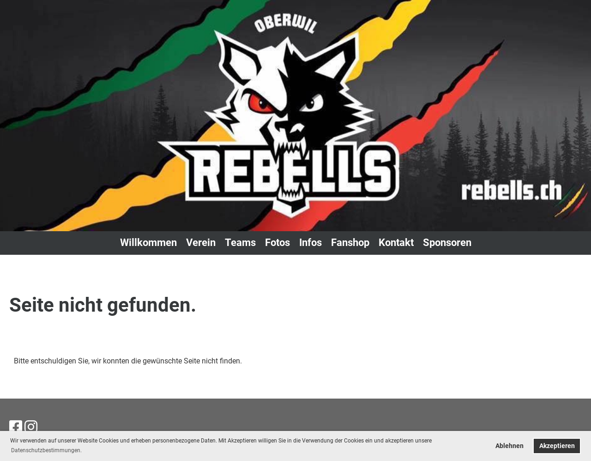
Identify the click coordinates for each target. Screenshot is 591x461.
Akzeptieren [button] (557, 446)
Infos (310, 242)
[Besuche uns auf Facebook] (15, 427)
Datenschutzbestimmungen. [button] (46, 450)
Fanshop (350, 242)
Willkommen (148, 242)
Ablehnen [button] (509, 446)
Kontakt (396, 242)
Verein (201, 242)
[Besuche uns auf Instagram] (30, 427)
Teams (240, 242)
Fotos (277, 242)
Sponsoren (447, 242)
